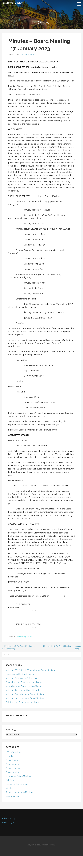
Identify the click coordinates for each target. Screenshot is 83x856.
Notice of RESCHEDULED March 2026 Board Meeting (30, 670)
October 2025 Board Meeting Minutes (23, 702)
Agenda (9, 756)
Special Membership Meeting (19, 792)
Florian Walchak (28, 55)
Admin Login (8, 822)
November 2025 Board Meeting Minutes (24, 686)
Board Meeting (20, 637)
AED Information (13, 752)
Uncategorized (12, 796)
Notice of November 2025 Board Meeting (25, 698)
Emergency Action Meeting (18, 776)
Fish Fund (10, 780)
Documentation (13, 772)
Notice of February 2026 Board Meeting (24, 678)
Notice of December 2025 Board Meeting (25, 694)
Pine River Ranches (12, 2)
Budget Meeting (13, 768)
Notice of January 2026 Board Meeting (23, 690)
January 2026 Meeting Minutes (20, 674)
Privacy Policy (8, 818)
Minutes (29, 637)
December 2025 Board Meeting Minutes (24, 682)
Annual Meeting (13, 760)
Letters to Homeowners (17, 784)
